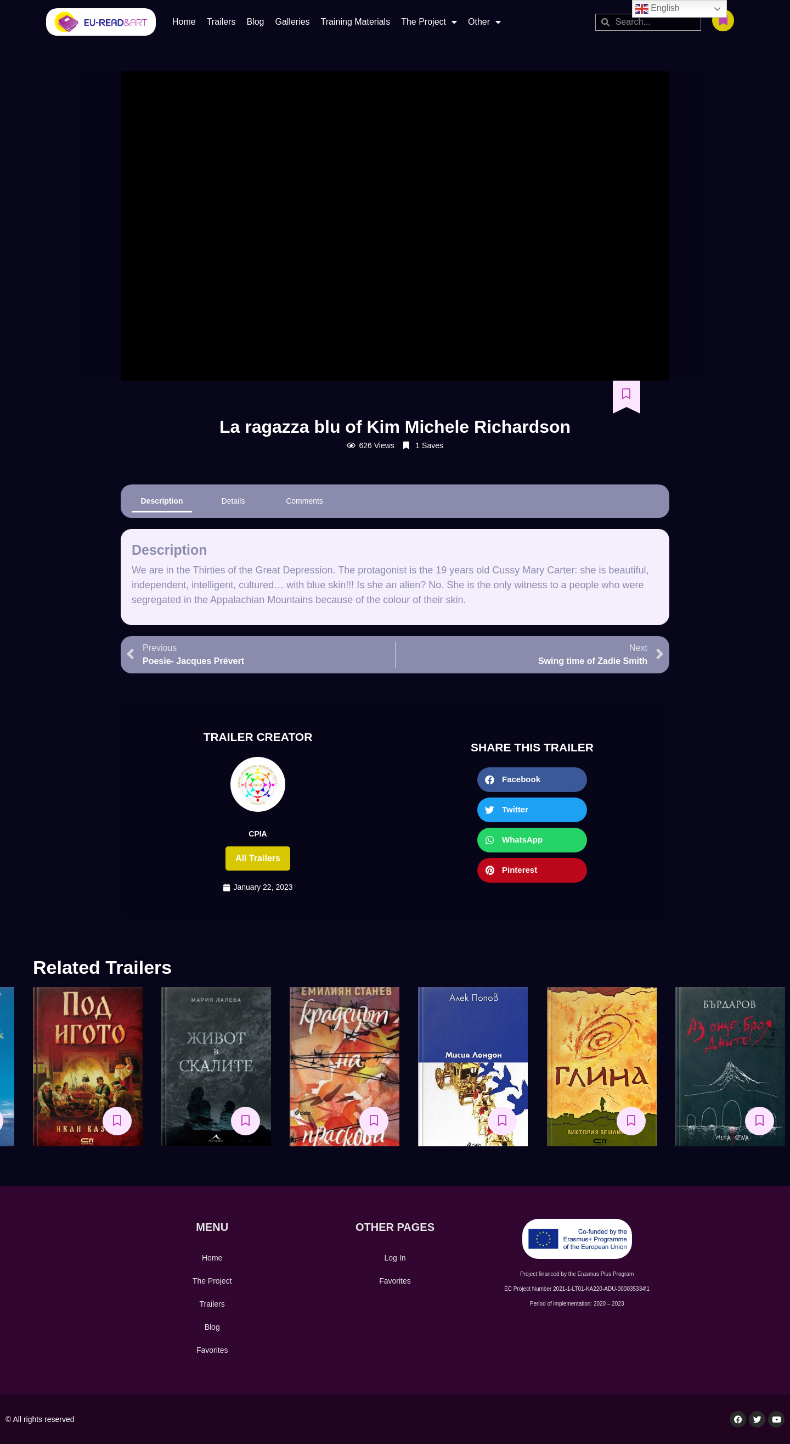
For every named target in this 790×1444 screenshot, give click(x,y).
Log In (395, 1257)
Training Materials (356, 21)
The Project (429, 22)
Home (184, 21)
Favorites (212, 1350)
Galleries (292, 21)
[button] (532, 779)
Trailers (221, 21)
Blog (255, 21)
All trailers (257, 858)
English (657, 8)
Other (484, 22)
